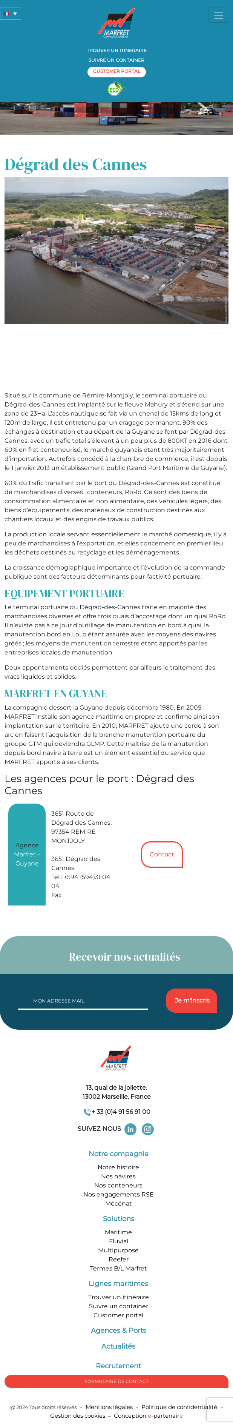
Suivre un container (116, 60)
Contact (162, 854)
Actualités (118, 1346)
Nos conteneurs (118, 1185)
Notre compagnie (119, 1154)
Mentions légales (109, 1407)
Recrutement (118, 1366)
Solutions (118, 1219)
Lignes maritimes (118, 1284)
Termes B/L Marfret (118, 1268)
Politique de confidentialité (180, 1407)
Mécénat (118, 1203)
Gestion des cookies (77, 1415)
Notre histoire (118, 1167)
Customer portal (118, 1315)
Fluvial (118, 1241)
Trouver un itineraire (117, 50)
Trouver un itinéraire (118, 1297)
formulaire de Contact (116, 1381)
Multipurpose (118, 1250)
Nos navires (118, 1176)
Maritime (118, 1232)
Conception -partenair (148, 1415)
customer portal (116, 71)
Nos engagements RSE (118, 1194)
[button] (10, 14)
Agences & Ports (118, 1330)
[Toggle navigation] (218, 15)
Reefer (119, 1259)
